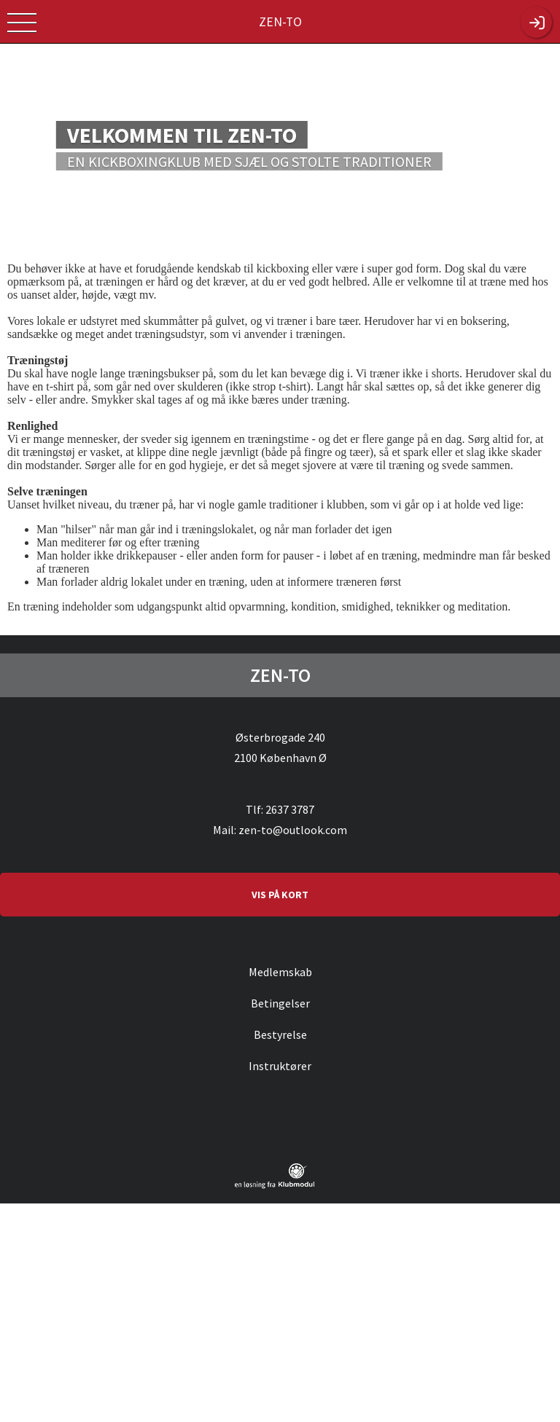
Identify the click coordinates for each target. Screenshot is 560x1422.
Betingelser (280, 1003)
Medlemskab (280, 972)
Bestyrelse (280, 1034)
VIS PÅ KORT (280, 894)
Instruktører (280, 1065)
